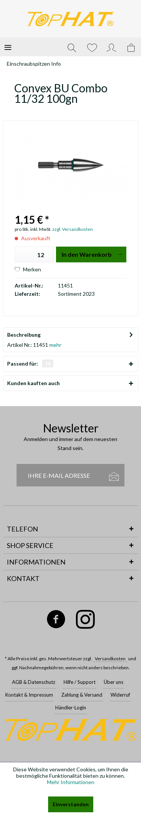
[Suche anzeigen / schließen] (71, 47)
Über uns (113, 682)
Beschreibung (24, 334)
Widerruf (120, 695)
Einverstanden (71, 804)
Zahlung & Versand (81, 695)
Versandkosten (110, 658)
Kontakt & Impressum (29, 695)
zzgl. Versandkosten (72, 229)
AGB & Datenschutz (33, 682)
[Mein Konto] (111, 47)
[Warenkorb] (131, 47)
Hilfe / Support (80, 682)
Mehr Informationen (70, 782)
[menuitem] (8, 47)
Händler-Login (70, 708)
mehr (54, 345)
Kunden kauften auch (33, 383)
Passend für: (30, 363)
